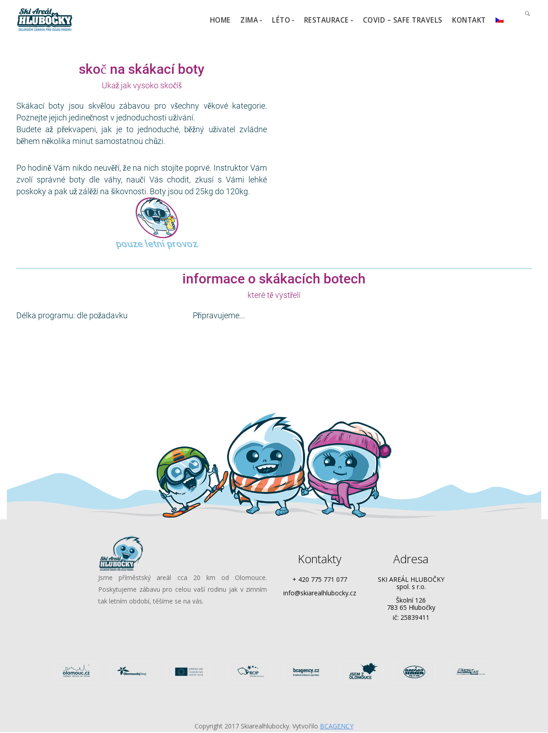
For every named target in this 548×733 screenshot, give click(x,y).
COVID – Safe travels (403, 20)
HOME (220, 20)
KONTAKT (469, 20)
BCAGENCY (336, 726)
